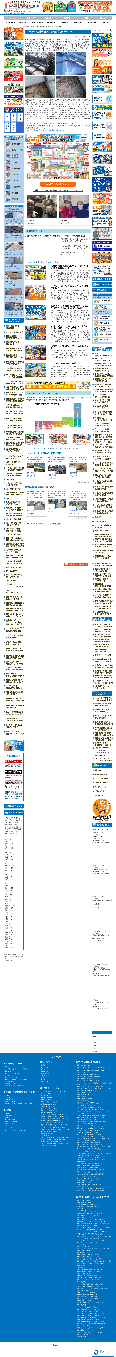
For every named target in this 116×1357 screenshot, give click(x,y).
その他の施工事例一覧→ (83, 482)
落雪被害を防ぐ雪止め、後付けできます (87, 1167)
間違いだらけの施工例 (83, 1094)
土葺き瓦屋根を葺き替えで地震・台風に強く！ (89, 1315)
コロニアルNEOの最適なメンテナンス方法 (88, 1140)
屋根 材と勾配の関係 (82, 1252)
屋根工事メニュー (45, 1093)
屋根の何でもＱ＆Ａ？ (83, 1336)
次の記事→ (75, 448)
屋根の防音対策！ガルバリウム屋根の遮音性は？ (90, 1157)
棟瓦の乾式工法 (81, 1161)
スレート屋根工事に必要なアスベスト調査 (88, 1286)
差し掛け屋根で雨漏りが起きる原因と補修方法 (89, 1257)
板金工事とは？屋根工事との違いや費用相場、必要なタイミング (94, 1088)
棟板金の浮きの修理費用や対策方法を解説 (88, 1090)
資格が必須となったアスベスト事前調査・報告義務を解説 (92, 1288)
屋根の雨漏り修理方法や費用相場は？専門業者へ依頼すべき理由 (94, 1261)
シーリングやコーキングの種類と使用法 (87, 1296)
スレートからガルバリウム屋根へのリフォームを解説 (91, 1136)
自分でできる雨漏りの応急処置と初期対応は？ (89, 1254)
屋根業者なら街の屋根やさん (12, 1121)
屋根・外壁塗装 (37, 23)
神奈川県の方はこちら (34, 444)
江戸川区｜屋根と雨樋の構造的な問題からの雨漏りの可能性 (64, 448)
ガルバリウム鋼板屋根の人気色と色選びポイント (90, 1155)
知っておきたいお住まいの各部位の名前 (87, 1206)
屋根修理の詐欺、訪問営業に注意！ (86, 1078)
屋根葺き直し (92, 23)
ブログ (32, 26)
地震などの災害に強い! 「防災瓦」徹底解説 (88, 1165)
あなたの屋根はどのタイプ (84, 1200)
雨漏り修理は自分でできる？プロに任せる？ (89, 1215)
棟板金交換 (51, 23)
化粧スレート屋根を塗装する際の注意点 (87, 1124)
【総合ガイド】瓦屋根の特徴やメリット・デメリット (91, 1159)
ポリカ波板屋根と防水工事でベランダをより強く (54, 1139)
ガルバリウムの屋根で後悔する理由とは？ (88, 1307)
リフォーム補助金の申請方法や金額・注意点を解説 (54, 1143)
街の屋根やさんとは (10, 1067)
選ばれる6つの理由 (10, 1071)
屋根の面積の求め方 (82, 1267)
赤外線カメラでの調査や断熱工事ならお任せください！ (55, 1118)
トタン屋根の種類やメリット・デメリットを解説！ (90, 1117)
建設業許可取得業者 (10, 1119)
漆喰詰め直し (78, 23)
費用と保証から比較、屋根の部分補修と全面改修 (90, 1109)
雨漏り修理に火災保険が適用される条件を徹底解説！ (91, 1188)
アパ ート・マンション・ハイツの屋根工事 (52, 1114)
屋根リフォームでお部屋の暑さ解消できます (89, 1277)
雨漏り (39, 50)
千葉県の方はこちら (58, 444)
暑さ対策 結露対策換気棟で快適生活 (87, 1275)
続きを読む (76, 281)
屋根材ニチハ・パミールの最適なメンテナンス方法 (90, 1126)
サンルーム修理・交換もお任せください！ (52, 1123)
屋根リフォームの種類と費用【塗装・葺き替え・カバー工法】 (93, 1111)
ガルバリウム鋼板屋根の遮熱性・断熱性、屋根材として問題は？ (94, 1153)
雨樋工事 (65, 23)
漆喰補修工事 (44, 1071)
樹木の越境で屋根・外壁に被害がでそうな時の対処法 (91, 1170)
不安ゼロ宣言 (8, 1075)
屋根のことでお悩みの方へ (84, 1065)
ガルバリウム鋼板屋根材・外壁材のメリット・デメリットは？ (93, 1147)
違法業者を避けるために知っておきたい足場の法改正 (91, 1190)
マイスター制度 (9, 1081)
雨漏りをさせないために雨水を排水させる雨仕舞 (90, 1259)
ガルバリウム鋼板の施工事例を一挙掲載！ (88, 1132)
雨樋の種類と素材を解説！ (48, 1133)
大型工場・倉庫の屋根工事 (48, 1112)
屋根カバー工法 (24, 23)
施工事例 (67, 18)
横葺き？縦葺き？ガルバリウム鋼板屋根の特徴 (89, 1144)
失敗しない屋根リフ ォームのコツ (86, 1105)
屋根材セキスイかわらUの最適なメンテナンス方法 (90, 1128)
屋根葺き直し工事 (82, 100)
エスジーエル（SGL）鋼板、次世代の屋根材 (89, 1309)
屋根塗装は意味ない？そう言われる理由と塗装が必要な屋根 (93, 1223)
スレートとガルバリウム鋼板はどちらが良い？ (89, 1134)
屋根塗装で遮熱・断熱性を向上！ (86, 1098)
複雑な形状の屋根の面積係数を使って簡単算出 (89, 1269)
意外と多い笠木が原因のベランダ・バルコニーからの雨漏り (93, 1227)
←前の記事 (35, 448)
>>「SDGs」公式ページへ (11, 960)
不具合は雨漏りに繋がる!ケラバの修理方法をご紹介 (90, 1219)
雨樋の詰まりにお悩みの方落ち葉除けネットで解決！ (55, 1129)
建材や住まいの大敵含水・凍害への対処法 (88, 1280)
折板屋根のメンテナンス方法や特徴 (86, 1119)
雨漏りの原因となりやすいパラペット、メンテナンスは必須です (94, 1236)
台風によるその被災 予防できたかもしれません (89, 1184)
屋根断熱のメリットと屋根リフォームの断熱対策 (90, 1328)
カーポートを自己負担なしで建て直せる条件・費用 (54, 1116)
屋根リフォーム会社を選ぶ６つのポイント (88, 1172)
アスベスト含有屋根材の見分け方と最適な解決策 (90, 1284)
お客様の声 (31, 18)
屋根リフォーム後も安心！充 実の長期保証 (16, 1079)
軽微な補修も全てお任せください (49, 1100)
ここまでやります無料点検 (48, 1097)
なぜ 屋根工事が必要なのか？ (85, 1101)
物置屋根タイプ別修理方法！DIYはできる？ (52, 1120)
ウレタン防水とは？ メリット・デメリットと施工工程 (91, 1240)
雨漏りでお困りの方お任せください (50, 1102)
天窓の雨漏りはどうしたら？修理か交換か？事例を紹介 (91, 1221)
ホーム (12, 18)
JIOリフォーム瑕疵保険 (11, 1077)
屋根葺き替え (10, 23)
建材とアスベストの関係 (83, 1290)
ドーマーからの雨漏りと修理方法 (86, 1326)
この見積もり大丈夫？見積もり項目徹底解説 (89, 1076)
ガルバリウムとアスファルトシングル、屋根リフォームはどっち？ (94, 1303)
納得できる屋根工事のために (84, 1092)
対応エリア (7, 1117)
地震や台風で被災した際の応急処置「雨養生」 (89, 1271)
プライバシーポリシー (10, 1124)
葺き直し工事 (70, 50)
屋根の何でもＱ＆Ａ (10, 1101)
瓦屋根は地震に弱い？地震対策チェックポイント (90, 1163)
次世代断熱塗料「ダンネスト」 (85, 1330)
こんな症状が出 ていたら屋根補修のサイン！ (89, 1176)
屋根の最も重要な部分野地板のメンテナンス (89, 1294)
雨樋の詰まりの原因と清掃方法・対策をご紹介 (53, 1127)
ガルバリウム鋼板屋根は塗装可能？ (86, 1151)
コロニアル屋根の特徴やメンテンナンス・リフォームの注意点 (93, 1138)
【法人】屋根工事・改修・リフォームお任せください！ (55, 1137)
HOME (27, 26)
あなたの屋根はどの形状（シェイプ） (87, 1250)
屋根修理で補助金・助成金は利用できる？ (52, 1141)
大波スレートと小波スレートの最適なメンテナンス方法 (91, 1317)
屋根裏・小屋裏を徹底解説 (84, 1273)
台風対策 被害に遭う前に (47, 1106)
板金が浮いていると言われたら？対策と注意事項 (90, 1086)
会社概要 (85, 18)
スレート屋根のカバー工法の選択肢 (86, 1113)
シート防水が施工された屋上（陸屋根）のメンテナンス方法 (93, 1232)
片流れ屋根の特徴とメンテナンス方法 (87, 1211)
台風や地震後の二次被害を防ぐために (87, 1182)
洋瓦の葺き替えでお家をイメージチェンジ (88, 1319)
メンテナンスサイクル (83, 1072)
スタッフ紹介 (8, 1115)
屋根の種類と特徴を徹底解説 (84, 1202)
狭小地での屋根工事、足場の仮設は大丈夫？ (89, 1130)
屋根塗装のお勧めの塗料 (83, 1334)
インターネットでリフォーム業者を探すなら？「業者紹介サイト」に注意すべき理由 (94, 1083)
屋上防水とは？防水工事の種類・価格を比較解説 (90, 1234)
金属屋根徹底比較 (81, 1305)
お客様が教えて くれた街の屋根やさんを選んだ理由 (18, 1103)
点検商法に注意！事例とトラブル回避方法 (88, 1081)
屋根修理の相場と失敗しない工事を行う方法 (89, 1107)
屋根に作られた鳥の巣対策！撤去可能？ (51, 1131)
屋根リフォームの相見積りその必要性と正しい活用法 (91, 1070)
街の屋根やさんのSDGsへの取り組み (14, 1085)
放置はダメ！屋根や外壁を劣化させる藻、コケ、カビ (91, 1321)
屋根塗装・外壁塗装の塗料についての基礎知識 (89, 1332)
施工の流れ (49, 18)
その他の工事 (44, 1081)
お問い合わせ (103, 18)
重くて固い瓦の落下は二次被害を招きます (88, 1178)
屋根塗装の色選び (81, 1096)
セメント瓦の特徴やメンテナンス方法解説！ (89, 1311)
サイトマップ (8, 1128)
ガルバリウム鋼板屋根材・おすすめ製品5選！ (89, 1142)
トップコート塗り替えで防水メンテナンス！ (89, 1242)
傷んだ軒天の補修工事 (83, 1246)
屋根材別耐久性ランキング (84, 1300)
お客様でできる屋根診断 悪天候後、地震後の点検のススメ (94, 1174)
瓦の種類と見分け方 (82, 1282)
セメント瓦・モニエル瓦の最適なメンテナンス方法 (90, 1313)
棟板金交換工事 (45, 1073)
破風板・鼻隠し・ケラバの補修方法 (86, 1217)
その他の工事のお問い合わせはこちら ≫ (58, 184)
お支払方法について (10, 1083)
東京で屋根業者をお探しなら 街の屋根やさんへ (17, 1069)
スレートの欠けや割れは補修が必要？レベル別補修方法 (91, 1115)
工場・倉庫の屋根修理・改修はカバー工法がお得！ (54, 1125)
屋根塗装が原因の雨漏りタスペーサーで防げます (90, 1225)
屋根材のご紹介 (81, 1265)
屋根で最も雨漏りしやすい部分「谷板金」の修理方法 (91, 1263)
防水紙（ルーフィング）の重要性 (86, 1292)
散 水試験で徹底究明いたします (49, 1104)
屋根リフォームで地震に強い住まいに (51, 1108)
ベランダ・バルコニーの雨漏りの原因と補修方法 (90, 1238)
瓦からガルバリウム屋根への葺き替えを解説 (89, 1149)
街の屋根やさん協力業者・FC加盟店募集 (15, 1130)
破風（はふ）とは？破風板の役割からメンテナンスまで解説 (93, 1248)
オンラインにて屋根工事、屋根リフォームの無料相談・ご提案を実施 (94, 1067)
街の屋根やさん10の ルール (12, 1073)
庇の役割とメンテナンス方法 (84, 1244)
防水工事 (105, 23)
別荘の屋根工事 (45, 1135)
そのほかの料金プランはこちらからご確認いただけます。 (46, 130)
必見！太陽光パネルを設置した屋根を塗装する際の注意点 (92, 1121)
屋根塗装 (43, 1069)
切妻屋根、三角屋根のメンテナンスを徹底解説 (89, 1213)
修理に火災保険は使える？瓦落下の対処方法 (89, 1180)
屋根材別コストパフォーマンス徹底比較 (87, 1298)
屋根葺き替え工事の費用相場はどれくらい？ (52, 1146)
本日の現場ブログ (9, 1099)
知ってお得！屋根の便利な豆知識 (86, 1204)
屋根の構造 (80, 1209)
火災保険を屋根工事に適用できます (50, 1110)
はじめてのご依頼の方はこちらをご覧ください (53, 1091)
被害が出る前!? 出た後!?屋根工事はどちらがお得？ (90, 1103)
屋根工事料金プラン (46, 1095)
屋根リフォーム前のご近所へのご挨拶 (87, 1074)
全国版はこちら (81, 444)
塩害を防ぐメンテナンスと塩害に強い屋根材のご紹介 (91, 1323)
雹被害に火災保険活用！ (83, 1186)
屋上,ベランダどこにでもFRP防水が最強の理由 (89, 1229)
